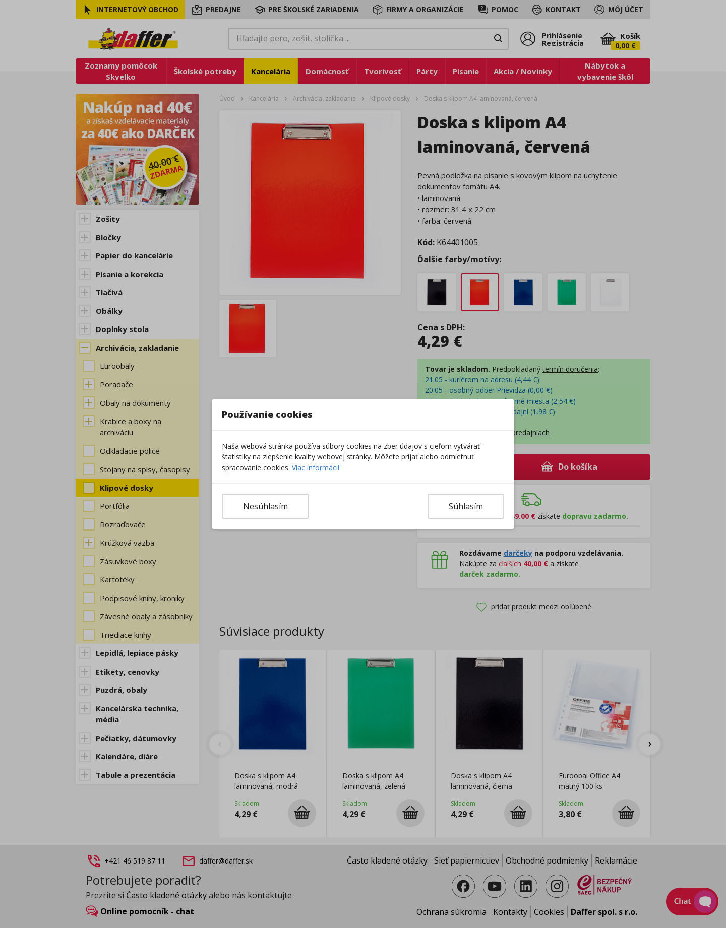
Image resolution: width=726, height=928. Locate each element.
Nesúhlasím (265, 506)
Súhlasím (466, 506)
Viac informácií (315, 467)
